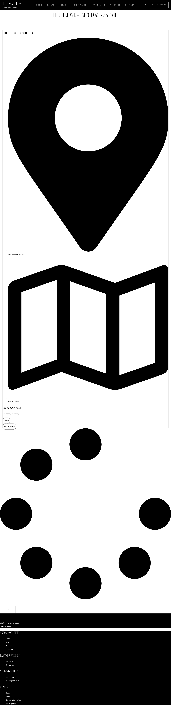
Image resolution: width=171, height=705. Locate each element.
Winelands (97, 5)
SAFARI (55, 5)
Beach (67, 5)
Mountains (81, 5)
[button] (59, 5)
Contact (124, 5)
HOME (45, 5)
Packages (111, 5)
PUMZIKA (12, 3)
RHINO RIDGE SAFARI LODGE (23, 32)
